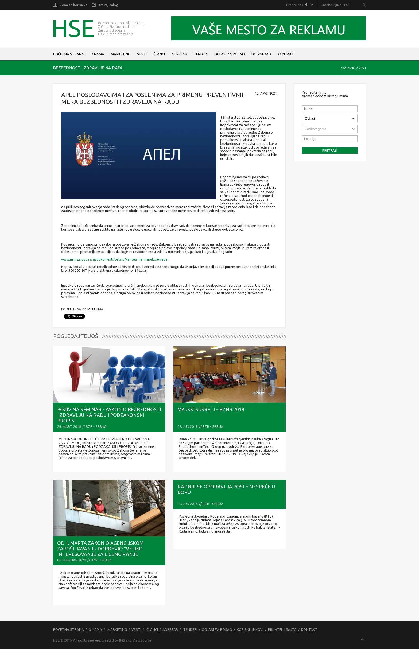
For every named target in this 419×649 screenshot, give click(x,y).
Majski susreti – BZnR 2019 (210, 409)
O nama (97, 54)
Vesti (142, 54)
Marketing (120, 54)
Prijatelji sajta (282, 629)
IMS (122, 640)
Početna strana (68, 54)
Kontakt (286, 54)
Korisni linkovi (250, 629)
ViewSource (142, 640)
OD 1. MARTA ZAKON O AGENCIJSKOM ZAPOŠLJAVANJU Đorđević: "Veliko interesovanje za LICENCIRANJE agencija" (100, 551)
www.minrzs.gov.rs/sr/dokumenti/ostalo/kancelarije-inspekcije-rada (114, 259)
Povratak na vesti (353, 68)
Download (261, 54)
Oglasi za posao (229, 54)
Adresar (179, 54)
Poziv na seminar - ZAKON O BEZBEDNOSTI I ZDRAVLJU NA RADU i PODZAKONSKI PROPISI (109, 415)
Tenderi (201, 54)
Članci (159, 54)
